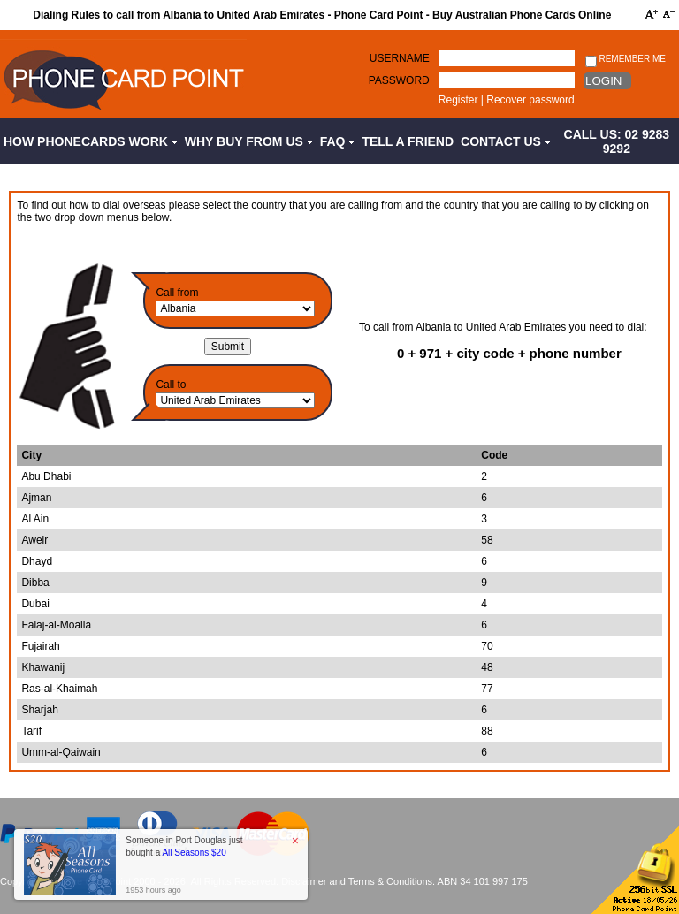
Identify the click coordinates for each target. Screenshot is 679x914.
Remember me (625, 59)
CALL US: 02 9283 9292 (617, 141)
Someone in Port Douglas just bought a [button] (184, 846)
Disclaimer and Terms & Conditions (356, 881)
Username (400, 58)
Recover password (530, 100)
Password (399, 80)
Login (603, 81)
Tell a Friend (408, 141)
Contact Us (506, 141)
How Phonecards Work (91, 141)
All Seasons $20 (193, 852)
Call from (177, 292)
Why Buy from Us (249, 141)
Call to (171, 384)
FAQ (337, 141)
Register (458, 100)
